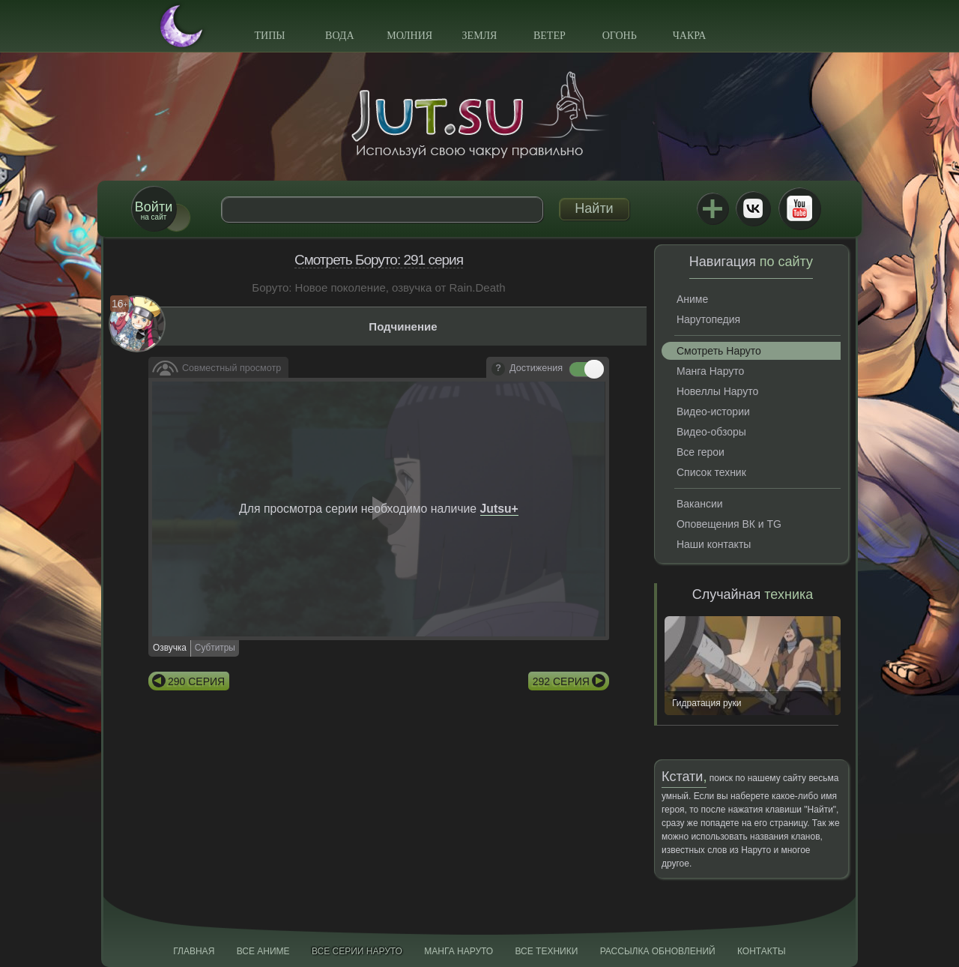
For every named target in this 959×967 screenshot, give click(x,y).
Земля (479, 35)
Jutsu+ (712, 208)
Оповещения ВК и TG (729, 524)
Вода (339, 35)
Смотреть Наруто (719, 351)
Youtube (799, 208)
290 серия (196, 681)
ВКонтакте (753, 208)
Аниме (692, 299)
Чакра (690, 35)
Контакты (761, 951)
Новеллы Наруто (717, 391)
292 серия (561, 681)
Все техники (546, 951)
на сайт (153, 210)
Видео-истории (713, 412)
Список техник (711, 472)
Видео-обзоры (711, 432)
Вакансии (700, 504)
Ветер (549, 35)
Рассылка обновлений (658, 951)
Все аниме (263, 951)
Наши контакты (714, 544)
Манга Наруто (710, 371)
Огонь (619, 35)
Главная (193, 951)
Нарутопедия (708, 319)
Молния (409, 35)
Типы (269, 35)
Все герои (700, 452)
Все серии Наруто (357, 951)
